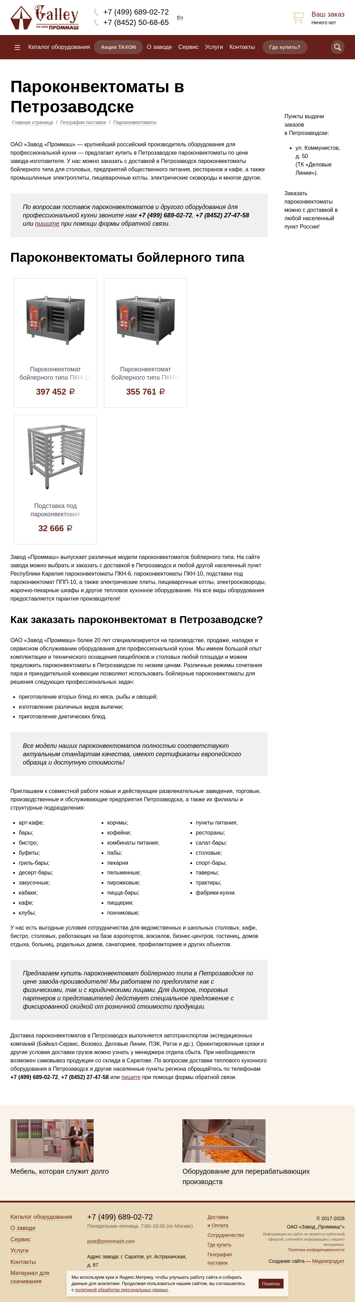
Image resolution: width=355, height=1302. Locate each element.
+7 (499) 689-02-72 (136, 12)
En (180, 17)
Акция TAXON (118, 47)
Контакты (242, 47)
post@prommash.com (111, 1241)
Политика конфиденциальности (316, 1250)
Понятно (271, 1283)
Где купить (220, 1245)
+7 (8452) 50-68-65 (136, 22)
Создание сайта (287, 1261)
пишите (47, 223)
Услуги (214, 47)
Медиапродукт (328, 1261)
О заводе (159, 47)
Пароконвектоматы (134, 122)
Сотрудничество (226, 1235)
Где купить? (285, 47)
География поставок (83, 122)
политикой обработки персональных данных (121, 1289)
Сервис (189, 47)
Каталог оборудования (59, 47)
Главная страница (32, 122)
